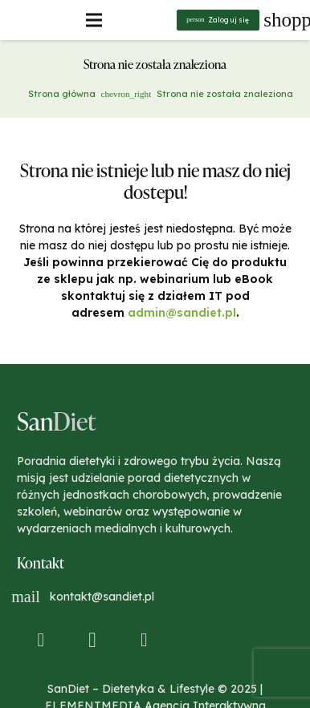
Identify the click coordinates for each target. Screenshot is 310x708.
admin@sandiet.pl (182, 312)
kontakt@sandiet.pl (102, 596)
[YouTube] (144, 641)
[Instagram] (92, 641)
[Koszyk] (285, 20)
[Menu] (94, 20)
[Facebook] (41, 641)
